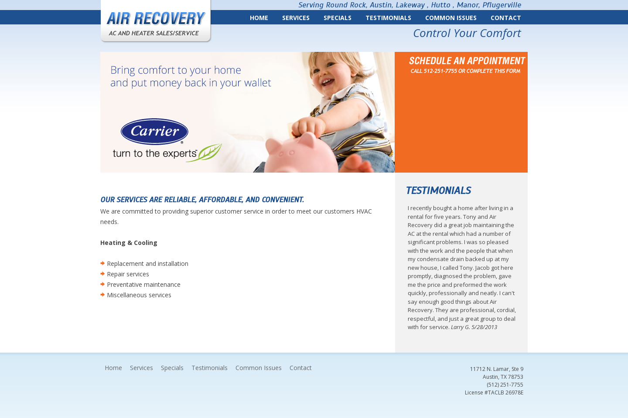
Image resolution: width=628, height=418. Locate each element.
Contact (506, 18)
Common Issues (451, 18)
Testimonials (388, 18)
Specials (338, 18)
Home (259, 18)
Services (296, 18)
